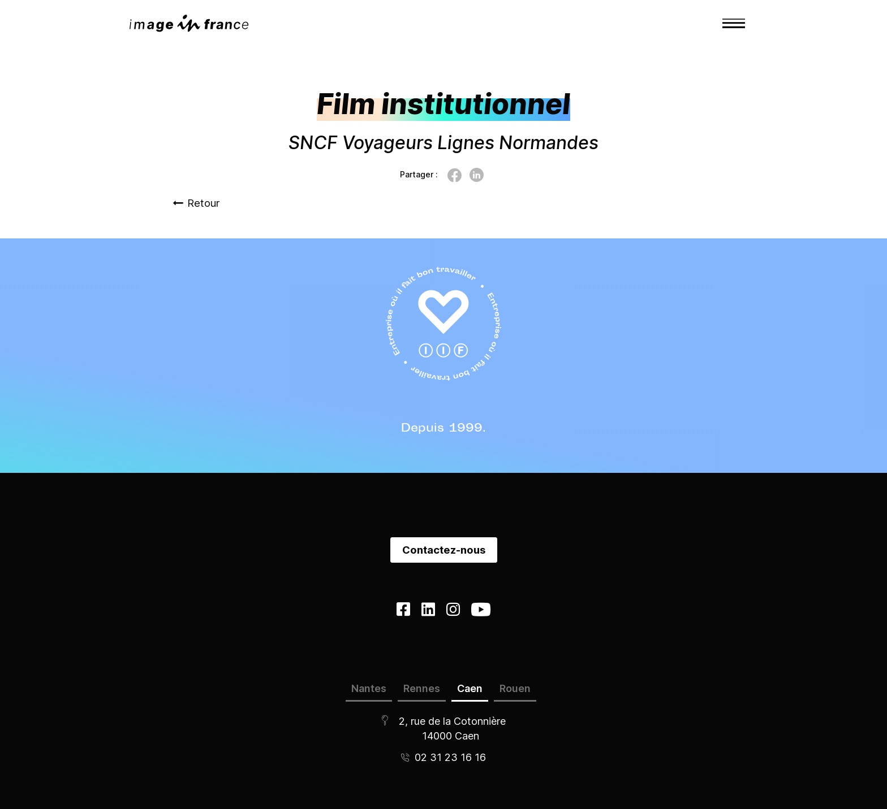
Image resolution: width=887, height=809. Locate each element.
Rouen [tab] (515, 688)
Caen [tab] (470, 688)
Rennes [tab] (421, 688)
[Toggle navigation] (734, 23)
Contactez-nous (443, 549)
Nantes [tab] (368, 688)
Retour (196, 203)
